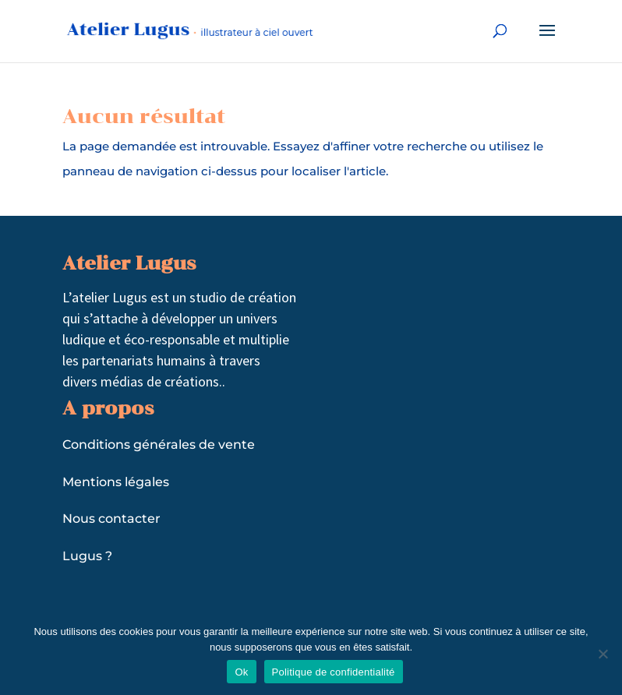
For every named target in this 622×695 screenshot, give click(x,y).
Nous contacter (111, 518)
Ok (241, 672)
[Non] (602, 653)
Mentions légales (115, 482)
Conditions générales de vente (158, 444)
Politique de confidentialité (333, 672)
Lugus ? (87, 556)
